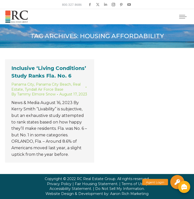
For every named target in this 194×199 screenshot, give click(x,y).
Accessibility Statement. (71, 188)
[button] (177, 182)
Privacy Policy (59, 184)
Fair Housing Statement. (96, 184)
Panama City (22, 84)
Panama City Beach (53, 84)
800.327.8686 (72, 5)
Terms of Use (133, 184)
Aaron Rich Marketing (129, 193)
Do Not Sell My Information (119, 188)
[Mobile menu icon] (183, 16)
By (33, 94)
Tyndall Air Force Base (44, 89)
